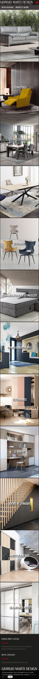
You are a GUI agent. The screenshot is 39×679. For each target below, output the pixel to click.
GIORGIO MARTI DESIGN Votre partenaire (16, 646)
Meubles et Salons (22, 7)
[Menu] (37, 2)
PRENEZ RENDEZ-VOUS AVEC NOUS (14, 649)
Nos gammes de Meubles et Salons (14, 662)
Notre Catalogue (7, 7)
